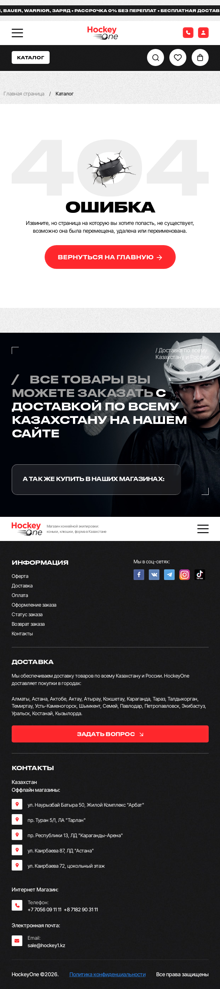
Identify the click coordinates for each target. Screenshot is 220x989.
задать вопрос (110, 734)
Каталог (30, 57)
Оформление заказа (34, 605)
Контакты (22, 633)
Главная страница (24, 93)
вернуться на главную (110, 257)
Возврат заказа (28, 624)
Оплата (20, 595)
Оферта (20, 576)
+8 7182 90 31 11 (81, 909)
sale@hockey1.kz (46, 945)
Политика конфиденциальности (107, 974)
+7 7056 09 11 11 (44, 909)
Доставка (22, 585)
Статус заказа (27, 614)
